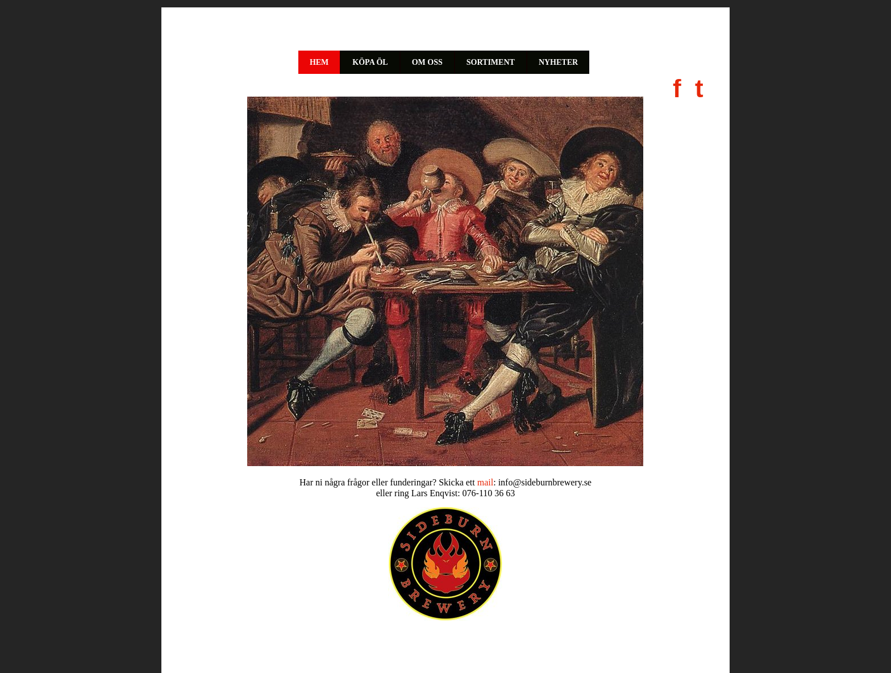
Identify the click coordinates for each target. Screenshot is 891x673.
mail (485, 482)
